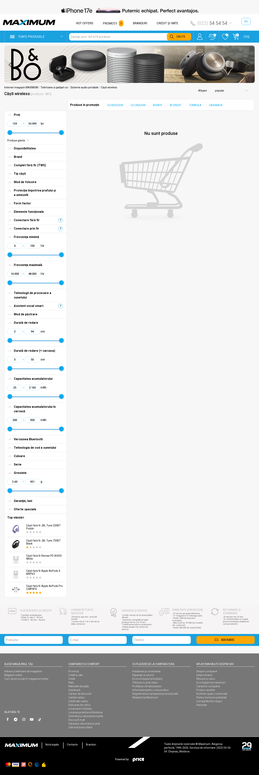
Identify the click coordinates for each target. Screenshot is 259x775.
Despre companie (206, 671)
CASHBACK (216, 105)
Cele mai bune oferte (80, 727)
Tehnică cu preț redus (145, 682)
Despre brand (204, 675)
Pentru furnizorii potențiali (211, 697)
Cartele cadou (76, 697)
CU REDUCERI (115, 105)
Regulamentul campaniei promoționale (155, 693)
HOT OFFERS (84, 23)
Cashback (74, 690)
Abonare (227, 640)
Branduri (91, 744)
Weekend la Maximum (145, 697)
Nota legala (52, 744)
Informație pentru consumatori (150, 690)
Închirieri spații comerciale (211, 693)
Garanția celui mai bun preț (84, 723)
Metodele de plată (78, 686)
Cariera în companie (208, 686)
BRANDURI (140, 23)
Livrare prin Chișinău (80, 708)
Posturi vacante (205, 690)
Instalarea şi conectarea (146, 671)
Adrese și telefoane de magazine (23, 671)
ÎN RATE (157, 105)
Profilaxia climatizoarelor (147, 686)
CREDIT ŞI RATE (167, 23)
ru (246, 21)
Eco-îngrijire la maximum (211, 682)
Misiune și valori (205, 678)
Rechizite (201, 704)
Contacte (72, 744)
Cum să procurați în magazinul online (26, 678)
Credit (71, 678)
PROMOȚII (110, 23)
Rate (71, 682)
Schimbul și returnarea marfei (85, 716)
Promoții (73, 671)
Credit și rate (75, 675)
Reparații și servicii (143, 675)
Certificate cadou (78, 701)
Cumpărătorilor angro (209, 701)
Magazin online (13, 675)
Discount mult (76, 719)
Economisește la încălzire (147, 678)
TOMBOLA (195, 105)
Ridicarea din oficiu (79, 704)
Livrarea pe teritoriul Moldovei (85, 712)
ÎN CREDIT (175, 105)
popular (219, 90)
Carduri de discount (79, 693)
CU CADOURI (138, 105)
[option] (129, 10)
